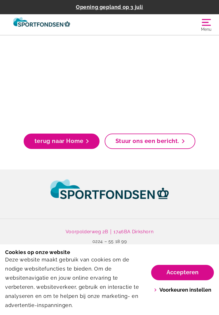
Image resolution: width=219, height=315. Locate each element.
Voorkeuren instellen (182, 290)
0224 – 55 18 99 (109, 241)
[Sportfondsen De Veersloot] (57, 24)
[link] (109, 194)
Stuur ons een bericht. (149, 141)
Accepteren (182, 272)
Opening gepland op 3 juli (109, 7)
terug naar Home (62, 141)
